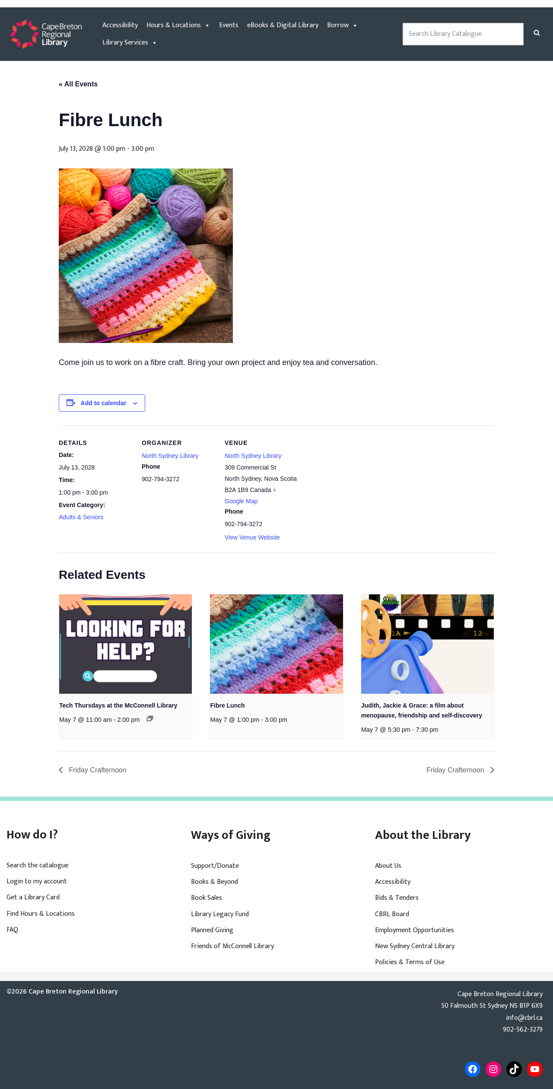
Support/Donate (215, 866)
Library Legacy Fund (220, 914)
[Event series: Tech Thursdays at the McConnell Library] (150, 718)
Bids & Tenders (397, 898)
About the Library (423, 835)
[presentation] (125, 644)
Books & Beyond (214, 882)
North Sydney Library (170, 455)
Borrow (342, 25)
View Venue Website (252, 537)
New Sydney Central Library (414, 946)
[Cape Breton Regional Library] (45, 34)
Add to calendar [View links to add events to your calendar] (104, 403)
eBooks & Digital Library (282, 25)
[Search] (537, 32)
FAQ (12, 930)
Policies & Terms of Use (410, 962)
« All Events (78, 84)
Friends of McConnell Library (232, 946)
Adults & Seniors (81, 517)
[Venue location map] (353, 484)
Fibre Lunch (227, 705)
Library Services (130, 42)
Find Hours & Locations (40, 914)
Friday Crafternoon (97, 770)
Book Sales (206, 898)
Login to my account (36, 881)
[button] (537, 32)
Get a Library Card (33, 897)
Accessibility (120, 25)
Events (228, 25)
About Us (388, 866)
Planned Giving (212, 930)
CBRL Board (392, 914)
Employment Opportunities (414, 930)
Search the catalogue (37, 865)
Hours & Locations (178, 25)
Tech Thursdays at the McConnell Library (118, 705)
